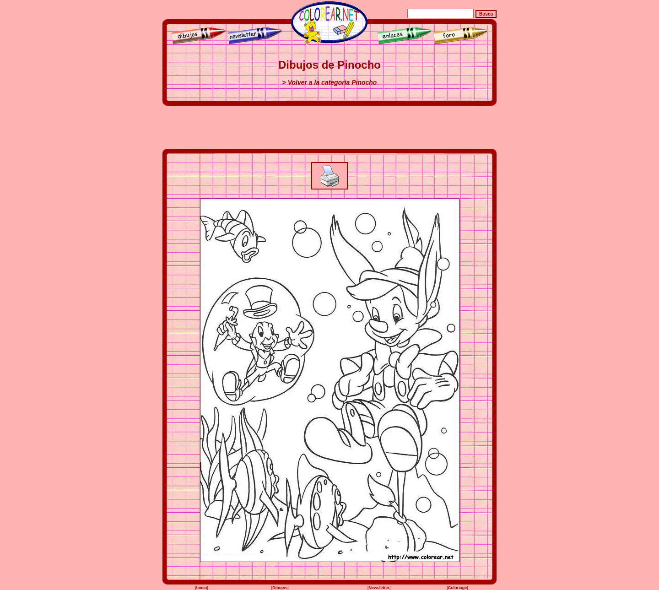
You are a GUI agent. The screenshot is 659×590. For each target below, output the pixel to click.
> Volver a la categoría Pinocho (329, 82)
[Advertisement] (329, 127)
